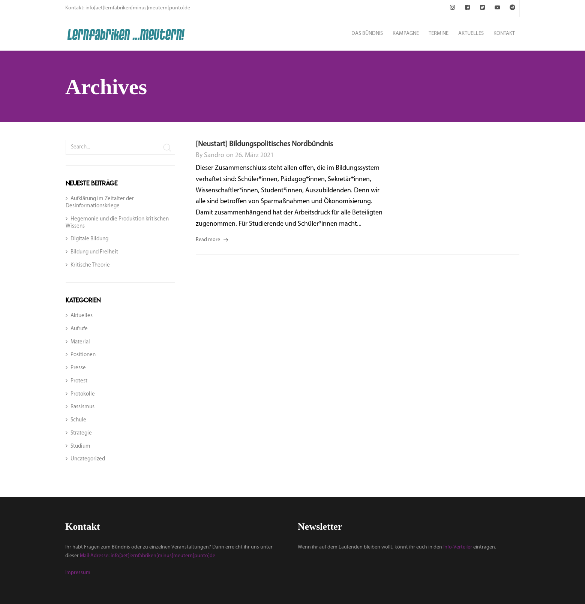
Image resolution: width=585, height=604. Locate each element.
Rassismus (82, 407)
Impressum (77, 573)
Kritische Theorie (90, 265)
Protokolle (82, 394)
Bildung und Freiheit (94, 252)
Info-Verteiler (457, 547)
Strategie (81, 433)
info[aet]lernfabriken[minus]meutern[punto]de (163, 556)
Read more (208, 240)
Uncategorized (87, 459)
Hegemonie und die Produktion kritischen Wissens (117, 222)
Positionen (83, 355)
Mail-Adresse (94, 556)
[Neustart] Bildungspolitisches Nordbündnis (264, 144)
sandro (214, 155)
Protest (78, 381)
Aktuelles (81, 316)
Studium (80, 446)
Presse (78, 368)
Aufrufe (79, 329)
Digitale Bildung (89, 239)
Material (80, 342)
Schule (78, 420)
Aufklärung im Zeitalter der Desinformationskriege (100, 202)
